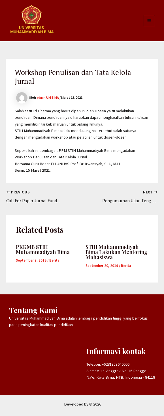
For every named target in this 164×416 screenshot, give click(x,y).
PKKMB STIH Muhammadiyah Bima (43, 249)
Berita (54, 260)
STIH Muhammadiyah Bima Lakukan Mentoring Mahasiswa (116, 251)
